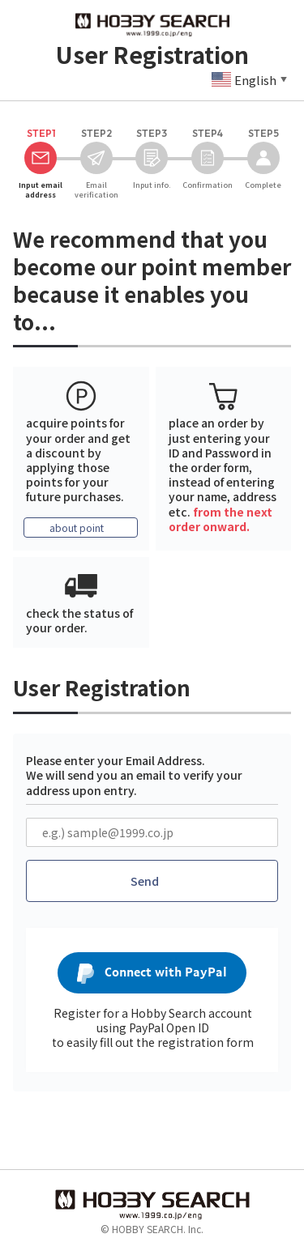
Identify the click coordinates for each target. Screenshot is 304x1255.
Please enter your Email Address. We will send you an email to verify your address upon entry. (134, 775)
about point (76, 527)
